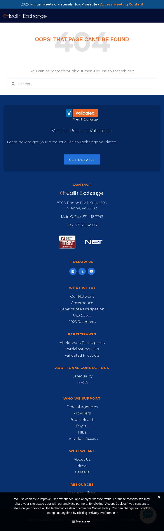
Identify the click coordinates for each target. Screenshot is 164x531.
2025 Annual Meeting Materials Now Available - (82, 4)
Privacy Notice (126, 520)
